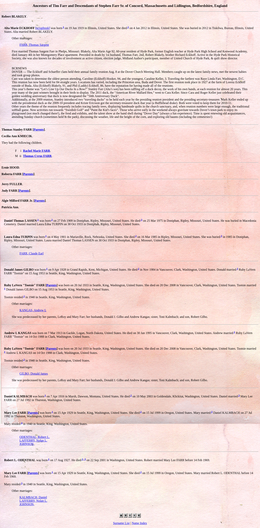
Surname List (121, 523)
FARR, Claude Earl (31, 253)
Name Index (139, 523)
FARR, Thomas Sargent (34, 44)
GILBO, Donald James (33, 373)
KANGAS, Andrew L (32, 310)
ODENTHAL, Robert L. (34, 437)
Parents (39, 129)
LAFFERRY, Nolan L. (33, 440)
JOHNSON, (26, 444)
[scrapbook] (42, 28)
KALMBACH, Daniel (33, 497)
